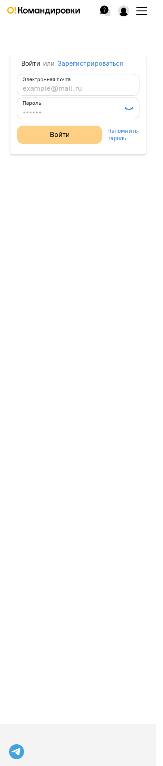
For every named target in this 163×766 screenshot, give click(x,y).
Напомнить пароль (122, 134)
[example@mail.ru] (78, 88)
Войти (60, 134)
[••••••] (73, 112)
